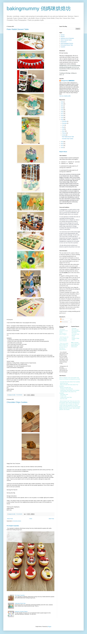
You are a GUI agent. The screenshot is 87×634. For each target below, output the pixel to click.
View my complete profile (65, 96)
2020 (62, 107)
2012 (62, 143)
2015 (62, 117)
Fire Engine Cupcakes (13, 525)
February (64, 133)
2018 (62, 111)
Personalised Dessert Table (67, 45)
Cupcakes (63, 46)
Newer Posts (10, 518)
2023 (62, 102)
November (64, 123)
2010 (62, 147)
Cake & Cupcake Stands (66, 40)
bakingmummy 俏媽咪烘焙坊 (39, 8)
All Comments (64, 321)
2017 (62, 113)
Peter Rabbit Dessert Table (18, 29)
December (64, 121)
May (63, 127)
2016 (62, 115)
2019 (62, 109)
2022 (62, 104)
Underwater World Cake (20, 603)
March (63, 131)
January (64, 135)
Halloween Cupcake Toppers (21, 611)
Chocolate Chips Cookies (17, 402)
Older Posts (51, 518)
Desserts (63, 36)
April (63, 129)
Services (62, 34)
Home (30, 518)
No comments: (19, 394)
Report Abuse (63, 151)
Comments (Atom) (17, 521)
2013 (62, 141)
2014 (62, 119)
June (63, 125)
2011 (62, 145)
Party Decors (63, 41)
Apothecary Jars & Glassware (67, 38)
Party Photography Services (67, 43)
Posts (62, 319)
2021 (62, 106)
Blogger (49, 626)
